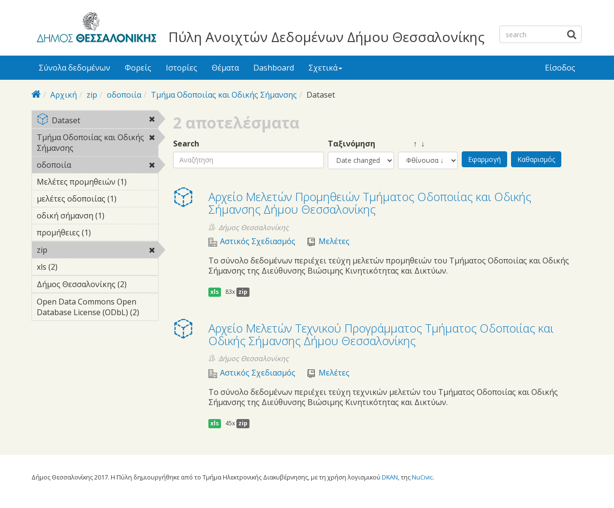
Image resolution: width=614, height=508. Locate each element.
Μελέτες (334, 241)
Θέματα (225, 67)
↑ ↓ (411, 144)
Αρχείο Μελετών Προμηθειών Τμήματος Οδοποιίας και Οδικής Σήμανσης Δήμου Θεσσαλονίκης (369, 203)
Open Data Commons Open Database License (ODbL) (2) (97, 308)
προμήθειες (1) (97, 234)
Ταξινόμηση (351, 144)
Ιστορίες (181, 67)
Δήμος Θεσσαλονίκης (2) (97, 285)
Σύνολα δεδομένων (74, 67)
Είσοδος (560, 67)
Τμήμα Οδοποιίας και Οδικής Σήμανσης (224, 94)
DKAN (390, 477)
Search (186, 144)
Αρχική (63, 94)
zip (92, 94)
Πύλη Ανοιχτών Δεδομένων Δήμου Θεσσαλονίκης (326, 36)
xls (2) (72, 266)
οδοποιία (124, 94)
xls (214, 292)
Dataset (97, 121)
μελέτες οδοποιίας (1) (97, 200)
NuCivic (422, 477)
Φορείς (138, 67)
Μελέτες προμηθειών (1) (97, 183)
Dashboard (273, 67)
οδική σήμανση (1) (97, 217)
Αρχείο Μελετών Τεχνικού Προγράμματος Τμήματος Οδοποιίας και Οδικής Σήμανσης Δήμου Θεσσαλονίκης (381, 334)
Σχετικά (325, 67)
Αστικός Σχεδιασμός (257, 241)
